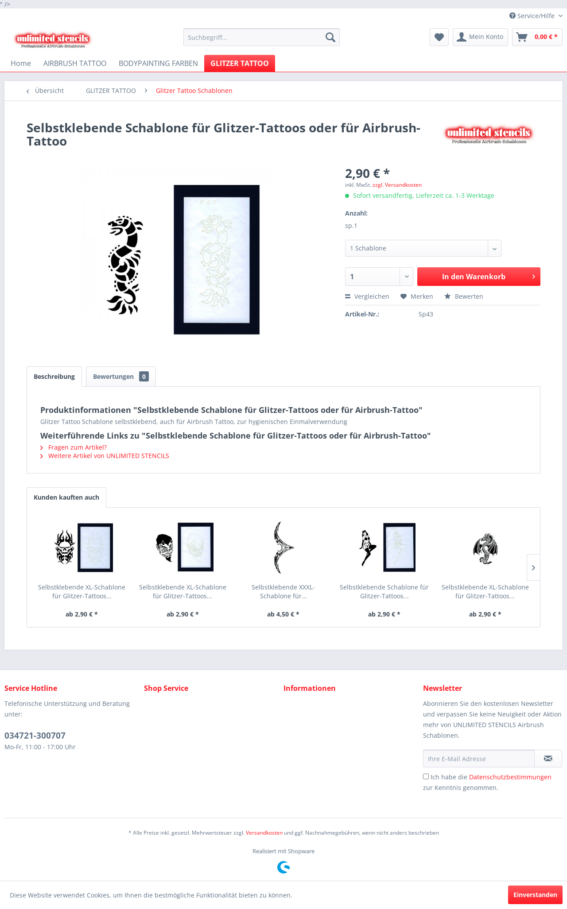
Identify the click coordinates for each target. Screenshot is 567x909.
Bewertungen (121, 376)
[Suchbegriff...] (261, 37)
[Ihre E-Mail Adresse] (479, 758)
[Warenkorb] (537, 37)
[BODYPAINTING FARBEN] (158, 63)
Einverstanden (535, 894)
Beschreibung (54, 376)
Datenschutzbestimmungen (510, 777)
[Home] (20, 63)
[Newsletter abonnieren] (548, 758)
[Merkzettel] (439, 37)
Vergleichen (367, 296)
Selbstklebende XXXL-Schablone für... (283, 591)
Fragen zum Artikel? (73, 447)
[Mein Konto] (480, 37)
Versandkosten (264, 832)
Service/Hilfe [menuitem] (532, 16)
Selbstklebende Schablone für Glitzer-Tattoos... (384, 591)
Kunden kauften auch (66, 497)
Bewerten (463, 296)
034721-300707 (35, 735)
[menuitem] (261, 37)
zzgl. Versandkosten (397, 185)
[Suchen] (330, 37)
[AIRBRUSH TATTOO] (75, 63)
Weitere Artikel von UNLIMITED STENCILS (104, 455)
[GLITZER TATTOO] (239, 63)
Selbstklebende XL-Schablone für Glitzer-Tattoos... (81, 591)
